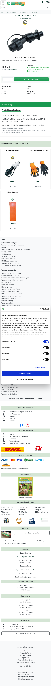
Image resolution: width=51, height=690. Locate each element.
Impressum (25, 658)
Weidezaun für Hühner (9, 394)
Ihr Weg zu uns (10, 414)
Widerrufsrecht (25, 655)
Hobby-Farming (6, 252)
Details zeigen (40, 367)
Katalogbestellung (25, 475)
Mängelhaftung (25, 653)
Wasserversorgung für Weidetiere (13, 245)
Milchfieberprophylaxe (9, 261)
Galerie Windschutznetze (10, 275)
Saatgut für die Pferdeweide (11, 265)
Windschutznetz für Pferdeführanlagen (15, 278)
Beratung (8, 439)
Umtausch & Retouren (25, 674)
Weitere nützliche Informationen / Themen (25, 399)
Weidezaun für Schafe (9, 392)
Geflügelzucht (6, 254)
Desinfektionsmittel (8, 259)
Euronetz (4, 247)
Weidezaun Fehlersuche (9, 385)
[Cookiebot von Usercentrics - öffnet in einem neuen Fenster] (40, 309)
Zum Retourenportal (32, 533)
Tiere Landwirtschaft (8, 256)
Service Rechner (42, 512)
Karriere (8, 421)
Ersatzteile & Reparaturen (14, 436)
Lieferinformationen (25, 672)
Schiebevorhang (7, 301)
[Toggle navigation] (3, 2)
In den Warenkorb (31, 79)
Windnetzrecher (7, 303)
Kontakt (8, 416)
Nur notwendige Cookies (25, 379)
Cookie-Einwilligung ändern (25, 662)
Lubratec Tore (6, 282)
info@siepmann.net (29, 577)
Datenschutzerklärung (25, 660)
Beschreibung (8, 105)
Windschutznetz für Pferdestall (12, 280)
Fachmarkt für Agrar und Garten (16, 412)
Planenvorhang (6, 287)
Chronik (8, 418)
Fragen (7, 434)
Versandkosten (13, 69)
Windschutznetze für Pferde (11, 273)
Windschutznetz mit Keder (10, 292)
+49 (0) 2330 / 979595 (25, 557)
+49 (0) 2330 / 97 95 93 (25, 570)
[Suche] (23, 7)
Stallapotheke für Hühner (10, 263)
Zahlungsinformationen (25, 677)
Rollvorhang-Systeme (8, 298)
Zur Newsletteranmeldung (25, 633)
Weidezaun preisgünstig (9, 387)
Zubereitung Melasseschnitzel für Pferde (15, 249)
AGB (25, 651)
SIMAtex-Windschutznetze (10, 305)
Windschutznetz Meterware (11, 296)
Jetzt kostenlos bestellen (25, 497)
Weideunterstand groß (9, 243)
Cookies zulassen (25, 373)
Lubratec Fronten (7, 285)
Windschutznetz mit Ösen (10, 289)
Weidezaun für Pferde (9, 389)
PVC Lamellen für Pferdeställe (11, 294)
